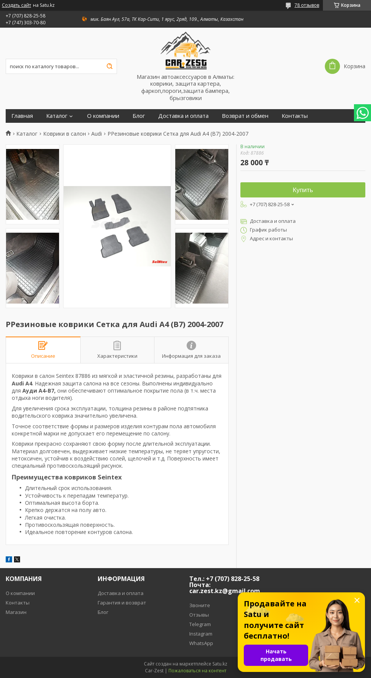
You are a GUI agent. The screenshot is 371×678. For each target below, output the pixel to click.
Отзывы (199, 614)
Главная (22, 116)
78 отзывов (307, 5)
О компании (103, 116)
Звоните (199, 605)
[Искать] (109, 66)
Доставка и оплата (183, 116)
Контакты (295, 116)
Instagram (200, 633)
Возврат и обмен (245, 116)
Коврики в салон (64, 133)
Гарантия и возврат (122, 602)
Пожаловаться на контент (197, 670)
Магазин (16, 612)
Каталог (56, 116)
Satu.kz (219, 664)
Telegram (200, 624)
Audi (96, 133)
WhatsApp (201, 643)
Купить (303, 190)
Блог (138, 116)
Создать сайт (16, 5)
